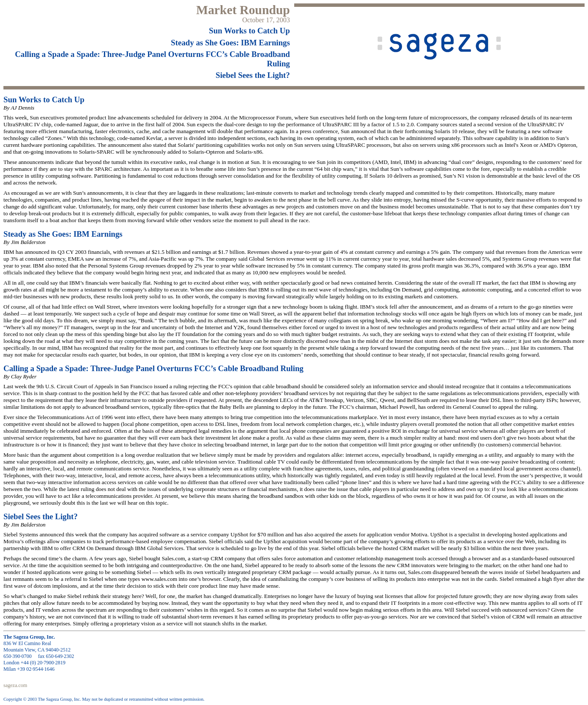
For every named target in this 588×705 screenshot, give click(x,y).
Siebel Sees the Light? (253, 75)
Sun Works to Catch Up (249, 30)
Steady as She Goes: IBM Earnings (230, 42)
